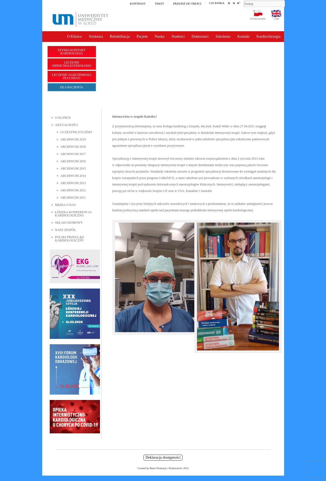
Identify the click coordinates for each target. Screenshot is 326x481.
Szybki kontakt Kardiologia (71, 51)
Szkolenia (223, 36)
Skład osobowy (69, 222)
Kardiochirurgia (268, 36)
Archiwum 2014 (73, 176)
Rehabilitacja (120, 36)
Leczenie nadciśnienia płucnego (71, 76)
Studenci (178, 36)
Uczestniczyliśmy (76, 132)
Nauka (159, 36)
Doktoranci (200, 36)
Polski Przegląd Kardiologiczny (69, 238)
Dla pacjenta (71, 87)
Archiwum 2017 (73, 154)
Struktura (96, 36)
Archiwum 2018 (73, 147)
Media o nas (65, 205)
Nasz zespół (65, 230)
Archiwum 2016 (73, 161)
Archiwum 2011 (73, 197)
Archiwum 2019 (73, 139)
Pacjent (142, 36)
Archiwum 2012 (73, 190)
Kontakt (243, 36)
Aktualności (66, 125)
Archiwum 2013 (73, 183)
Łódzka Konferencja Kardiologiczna (73, 213)
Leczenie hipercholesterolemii (71, 64)
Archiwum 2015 (73, 168)
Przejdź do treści (187, 3)
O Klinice (74, 36)
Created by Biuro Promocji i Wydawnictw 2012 (163, 468)
